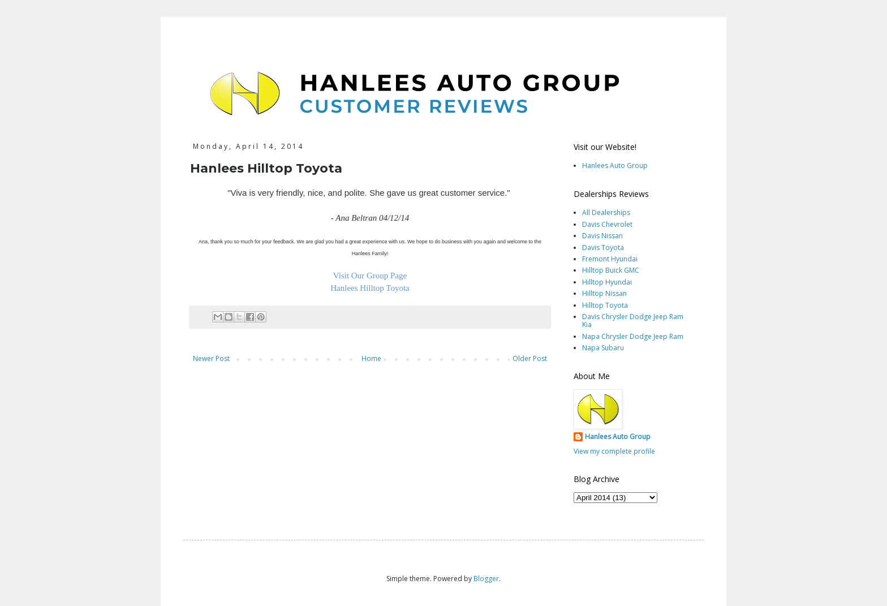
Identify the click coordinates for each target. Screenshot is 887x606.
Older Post (530, 358)
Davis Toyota (603, 247)
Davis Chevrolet (607, 224)
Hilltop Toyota (605, 305)
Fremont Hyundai (610, 259)
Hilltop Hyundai (607, 282)
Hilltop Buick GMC (610, 270)
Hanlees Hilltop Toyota (369, 288)
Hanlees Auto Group (615, 165)
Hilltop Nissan (604, 293)
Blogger (486, 578)
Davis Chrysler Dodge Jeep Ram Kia (632, 320)
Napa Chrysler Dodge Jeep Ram (632, 336)
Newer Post (211, 358)
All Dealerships (606, 212)
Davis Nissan (602, 235)
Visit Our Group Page (370, 275)
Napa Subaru (603, 348)
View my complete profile (614, 451)
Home (371, 358)
